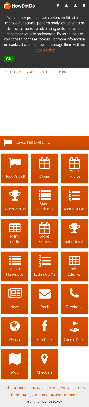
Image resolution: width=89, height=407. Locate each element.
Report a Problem (64, 395)
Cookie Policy (44, 50)
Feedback (38, 395)
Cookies (49, 388)
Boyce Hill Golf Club (39, 72)
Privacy (35, 388)
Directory (15, 72)
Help (7, 388)
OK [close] (9, 59)
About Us (20, 388)
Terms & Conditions (71, 388)
